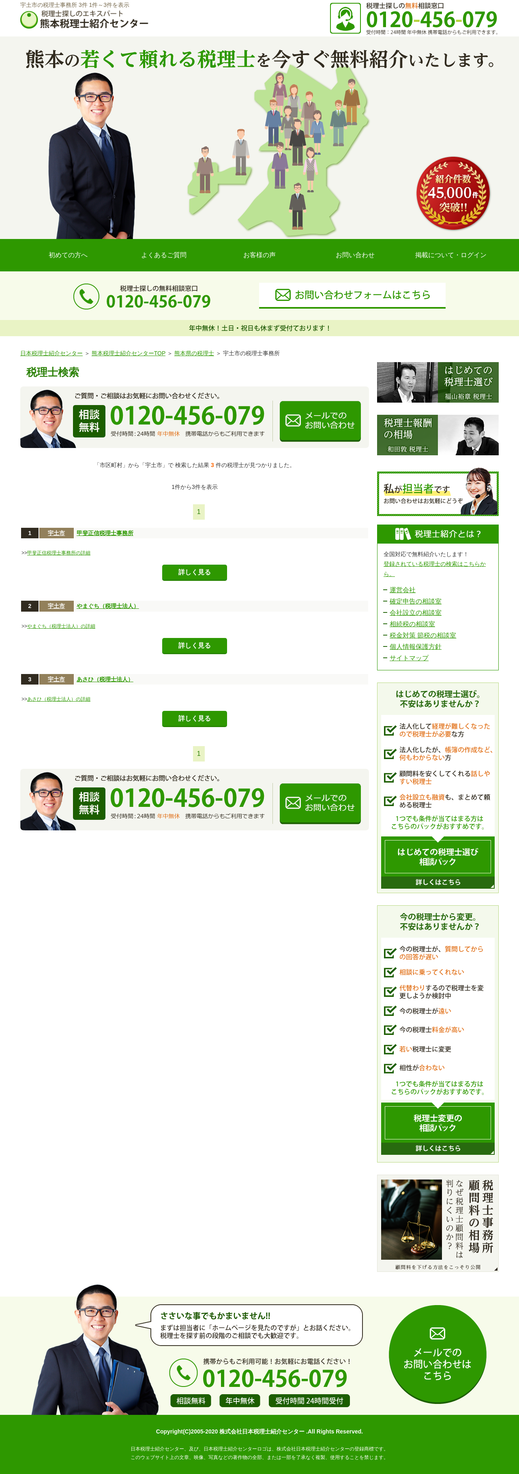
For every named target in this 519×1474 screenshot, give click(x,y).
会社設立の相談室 (416, 612)
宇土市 (56, 533)
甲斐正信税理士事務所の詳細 (58, 553)
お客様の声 (259, 255)
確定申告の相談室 (416, 601)
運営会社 (403, 590)
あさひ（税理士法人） (105, 679)
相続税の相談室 (412, 624)
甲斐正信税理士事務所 (105, 533)
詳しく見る (194, 572)
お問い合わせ (355, 255)
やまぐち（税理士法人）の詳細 (61, 626)
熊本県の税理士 (194, 353)
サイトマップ (409, 658)
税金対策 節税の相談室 (423, 635)
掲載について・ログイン (451, 255)
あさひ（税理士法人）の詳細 (58, 699)
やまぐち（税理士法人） (108, 606)
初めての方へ (68, 255)
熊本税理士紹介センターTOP (128, 353)
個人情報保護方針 (416, 646)
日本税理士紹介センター (51, 353)
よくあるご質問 (164, 255)
